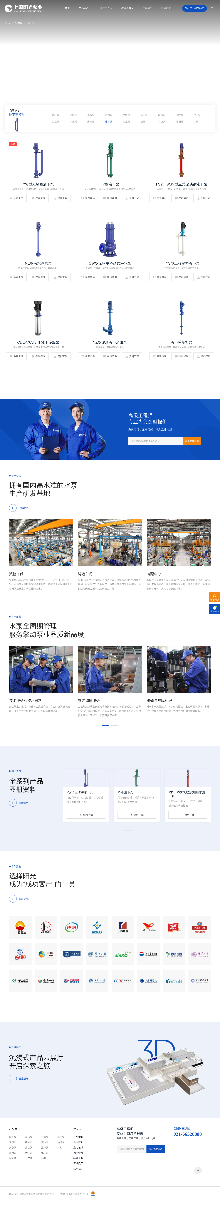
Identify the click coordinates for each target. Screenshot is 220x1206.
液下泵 (31, 23)
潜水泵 (91, 121)
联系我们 (78, 1168)
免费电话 (16, 198)
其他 (195, 121)
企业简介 (78, 1142)
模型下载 (78, 1158)
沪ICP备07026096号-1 (72, 1194)
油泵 (142, 121)
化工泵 (126, 121)
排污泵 (108, 114)
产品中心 (17, 23)
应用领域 (78, 1147)
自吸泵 (126, 114)
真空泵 (161, 121)
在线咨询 (38, 198)
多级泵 (179, 114)
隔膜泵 (73, 114)
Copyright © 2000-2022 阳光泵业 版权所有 (31, 1194)
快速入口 (78, 1129)
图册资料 (78, 1152)
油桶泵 (179, 121)
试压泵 (144, 114)
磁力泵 (161, 114)
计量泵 (73, 121)
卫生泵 (55, 121)
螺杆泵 (55, 114)
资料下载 (60, 198)
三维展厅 (78, 1163)
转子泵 (197, 114)
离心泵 (91, 114)
